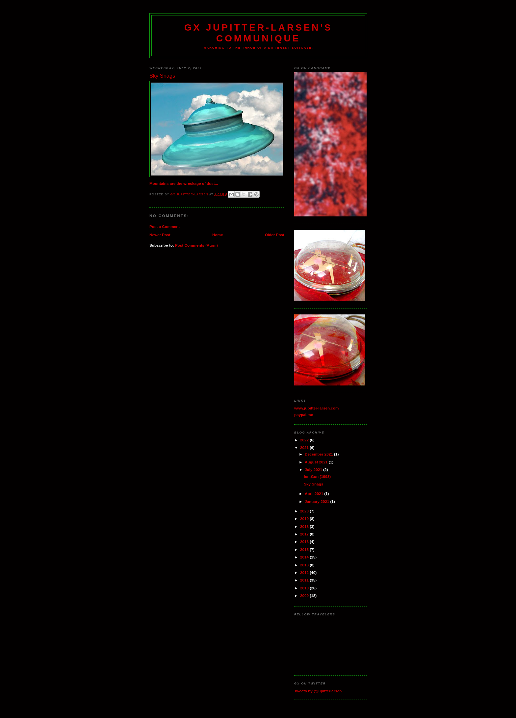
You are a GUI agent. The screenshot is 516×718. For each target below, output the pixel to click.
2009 (305, 595)
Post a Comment (164, 226)
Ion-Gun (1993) (317, 476)
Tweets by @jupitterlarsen (318, 691)
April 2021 (314, 493)
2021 (305, 447)
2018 (305, 526)
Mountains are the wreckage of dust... (183, 183)
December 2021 (319, 454)
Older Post (274, 235)
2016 (305, 541)
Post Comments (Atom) (196, 245)
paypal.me (303, 414)
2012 (305, 572)
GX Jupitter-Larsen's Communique (258, 32)
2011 (305, 580)
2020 (305, 511)
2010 (305, 588)
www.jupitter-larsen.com (316, 408)
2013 (305, 565)
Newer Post (159, 235)
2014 (305, 557)
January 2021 (317, 501)
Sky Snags (313, 484)
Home (217, 235)
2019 (305, 518)
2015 (305, 549)
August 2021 (317, 462)
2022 (305, 440)
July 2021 (314, 469)
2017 (305, 534)
